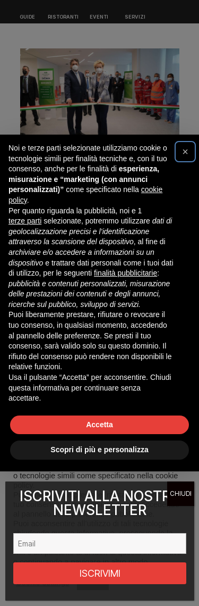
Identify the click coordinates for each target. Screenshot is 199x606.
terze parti (24, 221)
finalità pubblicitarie (125, 273)
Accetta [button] (99, 424)
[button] (185, 151)
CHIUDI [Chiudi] (181, 493)
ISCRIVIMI (100, 573)
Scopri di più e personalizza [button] (99, 449)
